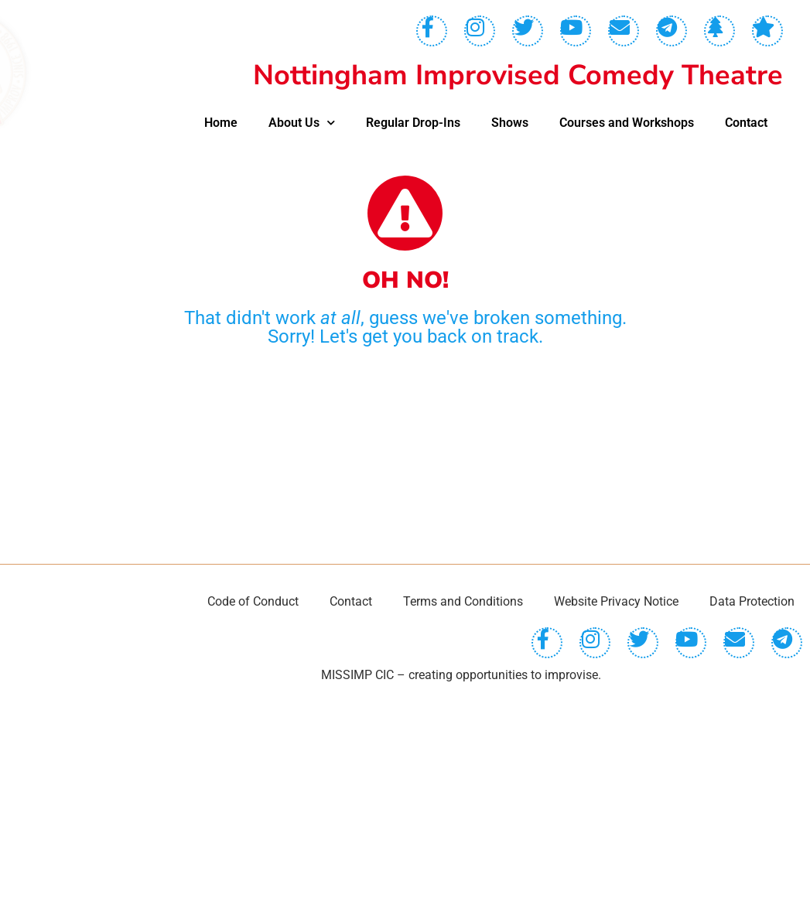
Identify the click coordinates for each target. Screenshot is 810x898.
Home (221, 122)
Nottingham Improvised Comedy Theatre (518, 75)
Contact (746, 122)
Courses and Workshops (626, 122)
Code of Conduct (253, 815)
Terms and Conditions (463, 815)
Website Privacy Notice (616, 815)
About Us (301, 123)
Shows (509, 122)
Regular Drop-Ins (413, 122)
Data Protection (752, 815)
